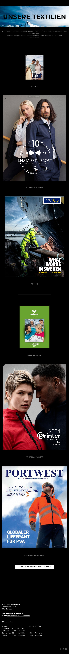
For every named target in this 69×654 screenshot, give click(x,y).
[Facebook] (61, 649)
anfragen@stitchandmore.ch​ (18, 615)
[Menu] (3, 4)
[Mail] (66, 649)
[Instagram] (63, 649)
